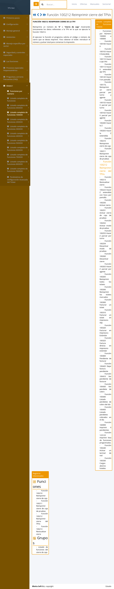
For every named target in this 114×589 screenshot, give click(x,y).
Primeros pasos (15, 18)
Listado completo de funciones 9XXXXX (18, 169)
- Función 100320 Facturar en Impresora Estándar (105, 357)
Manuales (94, 4)
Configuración (15, 24)
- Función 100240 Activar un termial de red (105, 477)
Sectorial (106, 4)
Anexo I (15, 86)
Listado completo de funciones (18, 99)
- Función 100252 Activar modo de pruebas (105, 246)
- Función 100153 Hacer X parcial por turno (105, 119)
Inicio (74, 4)
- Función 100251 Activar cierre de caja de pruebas (105, 234)
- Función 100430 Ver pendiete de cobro (105, 414)
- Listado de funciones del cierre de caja (42, 576)
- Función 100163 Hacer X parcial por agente (105, 131)
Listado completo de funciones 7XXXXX (18, 155)
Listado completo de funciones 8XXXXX (18, 162)
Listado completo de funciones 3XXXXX (18, 127)
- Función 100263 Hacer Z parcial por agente (105, 293)
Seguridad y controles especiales (15, 53)
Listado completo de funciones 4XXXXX (18, 134)
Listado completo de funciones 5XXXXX (18, 141)
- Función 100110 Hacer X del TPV (105, 67)
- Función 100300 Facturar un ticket (105, 330)
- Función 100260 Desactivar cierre (105, 282)
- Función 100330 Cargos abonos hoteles (105, 489)
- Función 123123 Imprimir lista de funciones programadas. (106, 464)
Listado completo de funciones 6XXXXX (18, 148)
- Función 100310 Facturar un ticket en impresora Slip (105, 343)
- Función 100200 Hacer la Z (105, 142)
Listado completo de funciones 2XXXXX (18, 120)
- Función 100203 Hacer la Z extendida (105, 151)
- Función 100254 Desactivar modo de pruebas (105, 270)
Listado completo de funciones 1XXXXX (18, 113)
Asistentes (15, 37)
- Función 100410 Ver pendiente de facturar (105, 404)
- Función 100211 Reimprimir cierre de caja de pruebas (105, 172)
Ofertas (83, 4)
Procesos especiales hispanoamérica (15, 69)
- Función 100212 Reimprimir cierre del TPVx (105, 187)
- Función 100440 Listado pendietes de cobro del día (105, 426)
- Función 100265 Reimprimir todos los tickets (105, 306)
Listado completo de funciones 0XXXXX (18, 106)
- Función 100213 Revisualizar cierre (105, 200)
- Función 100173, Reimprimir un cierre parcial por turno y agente (105, 103)
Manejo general (15, 30)
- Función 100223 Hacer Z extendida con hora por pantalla (105, 212)
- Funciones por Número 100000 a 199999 (105, 38)
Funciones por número (18, 92)
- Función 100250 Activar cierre (105, 224)
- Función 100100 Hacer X (105, 47)
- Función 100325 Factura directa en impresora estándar (105, 371)
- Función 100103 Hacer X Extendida (105, 56)
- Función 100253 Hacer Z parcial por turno (105, 257)
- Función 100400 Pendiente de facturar (105, 384)
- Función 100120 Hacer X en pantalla (105, 90)
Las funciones (15, 61)
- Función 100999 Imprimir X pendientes (105, 453)
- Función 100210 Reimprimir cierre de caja (105, 161)
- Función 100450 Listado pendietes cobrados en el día (105, 440)
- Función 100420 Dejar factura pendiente (105, 394)
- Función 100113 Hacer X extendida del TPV (105, 78)
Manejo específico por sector (15, 44)
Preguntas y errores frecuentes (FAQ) (15, 78)
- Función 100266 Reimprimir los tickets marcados (105, 318)
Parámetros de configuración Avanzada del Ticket (18, 179)
